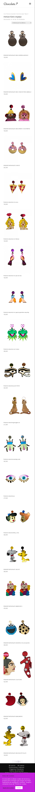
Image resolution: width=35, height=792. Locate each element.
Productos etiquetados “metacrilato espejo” (15, 14)
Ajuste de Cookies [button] (8, 788)
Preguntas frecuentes (16, 769)
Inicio (5, 14)
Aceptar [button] (19, 787)
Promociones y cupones (16, 767)
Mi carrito (12, 765)
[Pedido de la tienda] (21, 23)
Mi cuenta (21, 765)
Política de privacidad (17, 771)
